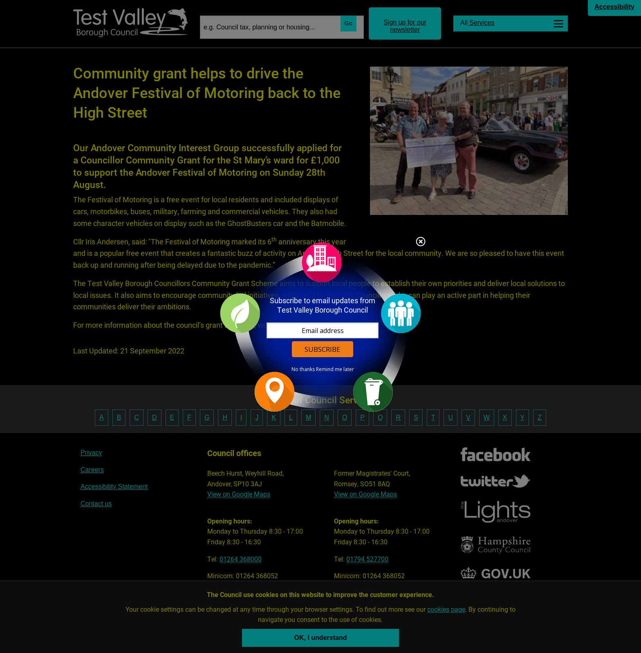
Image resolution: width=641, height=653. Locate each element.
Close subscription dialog (421, 242)
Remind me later (335, 369)
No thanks (303, 369)
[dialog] (320, 327)
